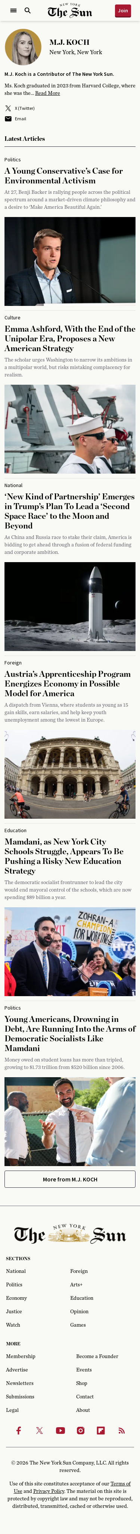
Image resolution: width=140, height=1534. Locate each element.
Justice (14, 1311)
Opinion (79, 1311)
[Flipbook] (100, 1430)
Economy (16, 1298)
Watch (13, 1325)
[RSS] (121, 1430)
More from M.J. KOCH (70, 1179)
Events (84, 1370)
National (16, 1271)
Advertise (17, 1370)
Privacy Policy (48, 1491)
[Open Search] (27, 10)
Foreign (79, 1271)
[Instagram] (80, 1430)
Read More (47, 93)
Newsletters (20, 1383)
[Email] (70, 119)
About (83, 1410)
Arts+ (76, 1284)
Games (78, 1325)
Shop (81, 1383)
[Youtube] (60, 1430)
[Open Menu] (13, 10)
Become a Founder (97, 1356)
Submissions (20, 1397)
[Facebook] (18, 1430)
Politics (14, 1284)
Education (81, 1298)
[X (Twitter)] (70, 108)
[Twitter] (39, 1430)
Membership (20, 1356)
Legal (12, 1410)
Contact (85, 1397)
